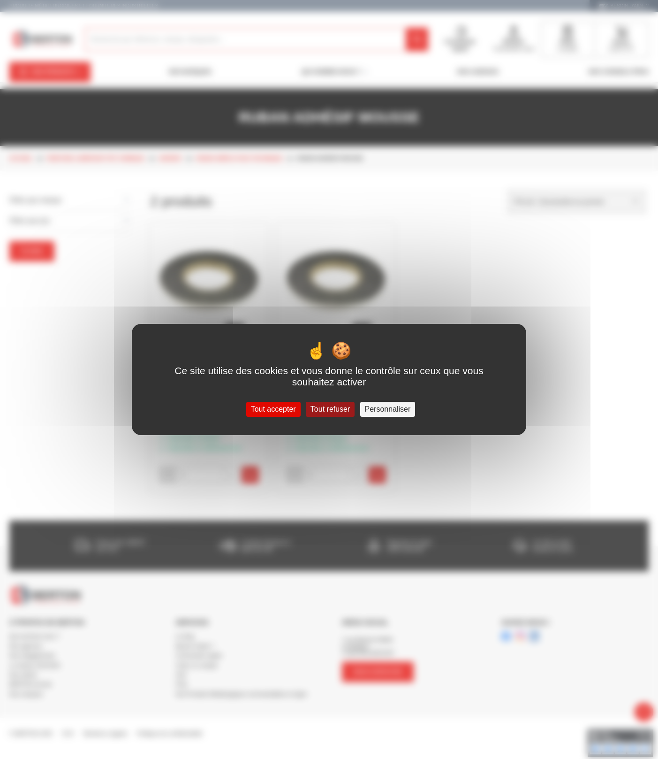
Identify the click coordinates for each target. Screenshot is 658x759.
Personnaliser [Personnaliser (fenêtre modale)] (388, 409)
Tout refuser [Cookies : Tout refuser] (330, 409)
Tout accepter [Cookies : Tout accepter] (273, 409)
